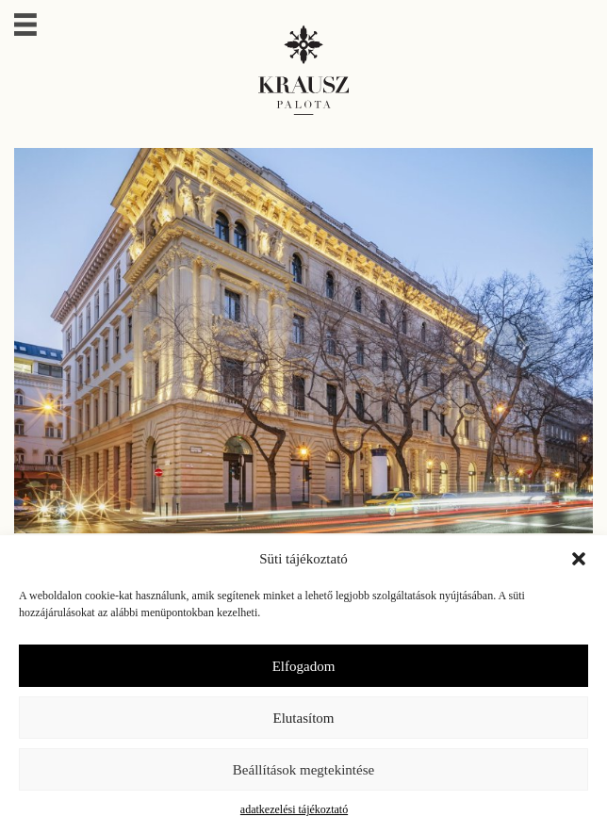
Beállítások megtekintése (303, 769)
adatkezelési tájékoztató (294, 809)
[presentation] (522, 340)
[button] (578, 558)
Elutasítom (304, 718)
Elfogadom (304, 666)
